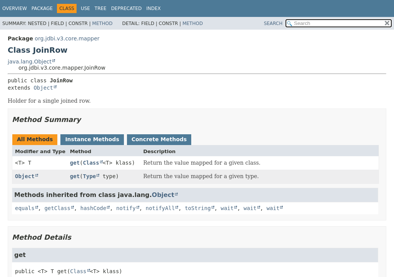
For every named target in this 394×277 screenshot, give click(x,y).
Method (102, 23)
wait (227, 208)
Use (85, 8)
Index (153, 8)
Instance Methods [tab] (92, 139)
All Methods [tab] (35, 139)
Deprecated (126, 8)
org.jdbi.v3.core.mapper (67, 38)
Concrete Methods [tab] (159, 139)
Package (42, 8)
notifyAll (160, 208)
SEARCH (273, 23)
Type (89, 176)
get (75, 163)
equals (25, 208)
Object (43, 88)
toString (197, 208)
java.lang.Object (30, 61)
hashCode (93, 208)
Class (91, 163)
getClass (57, 208)
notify (126, 208)
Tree (101, 8)
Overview (14, 8)
